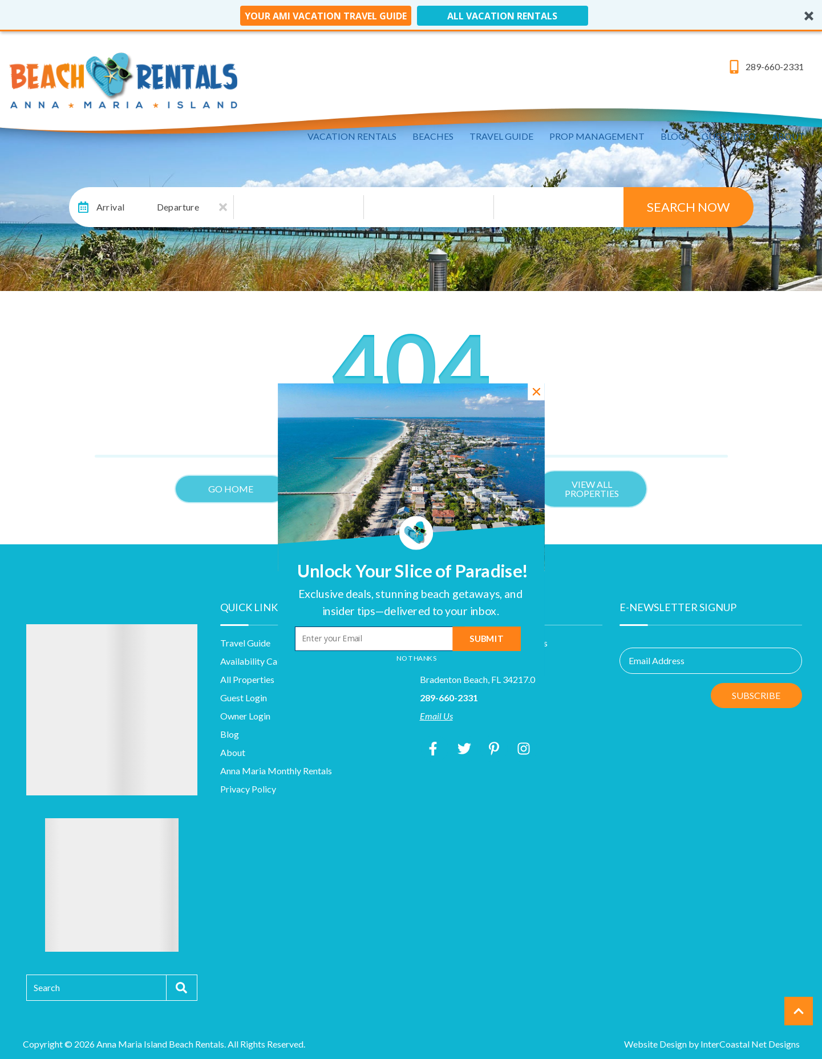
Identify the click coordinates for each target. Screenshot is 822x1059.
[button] (410, 602)
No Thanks (416, 658)
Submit (486, 638)
